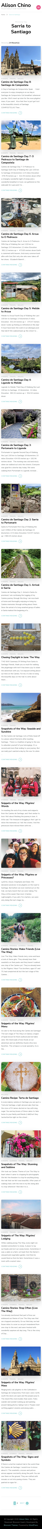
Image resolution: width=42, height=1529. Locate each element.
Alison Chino (16, 5)
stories (4, 800)
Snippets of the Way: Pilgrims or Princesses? (19, 876)
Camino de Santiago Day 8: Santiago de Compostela (16, 83)
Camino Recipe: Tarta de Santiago (20, 1098)
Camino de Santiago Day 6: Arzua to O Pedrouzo (20, 236)
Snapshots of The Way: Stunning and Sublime (19, 1166)
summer (13, 1161)
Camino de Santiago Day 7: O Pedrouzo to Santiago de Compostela (17, 159)
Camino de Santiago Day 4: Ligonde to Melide (16, 381)
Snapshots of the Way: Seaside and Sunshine (21, 730)
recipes (4, 1095)
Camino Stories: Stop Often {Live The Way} (19, 1310)
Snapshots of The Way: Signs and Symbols (19, 1458)
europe (4, 79)
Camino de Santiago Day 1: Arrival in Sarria (20, 587)
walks (21, 79)
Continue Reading (9, 113)
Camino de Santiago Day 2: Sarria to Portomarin (19, 521)
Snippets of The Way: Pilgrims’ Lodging (18, 1237)
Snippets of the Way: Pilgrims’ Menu (18, 1025)
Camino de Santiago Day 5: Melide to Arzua (20, 310)
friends (4, 871)
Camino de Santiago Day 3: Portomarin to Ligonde (16, 447)
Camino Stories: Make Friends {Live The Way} (20, 951)
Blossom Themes (11, 1525)
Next (22, 1503)
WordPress (33, 1525)
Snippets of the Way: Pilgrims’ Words (18, 805)
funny (13, 871)
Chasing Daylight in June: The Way (20, 657)
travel (13, 79)
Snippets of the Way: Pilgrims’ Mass (18, 1384)
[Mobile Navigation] (38, 7)
